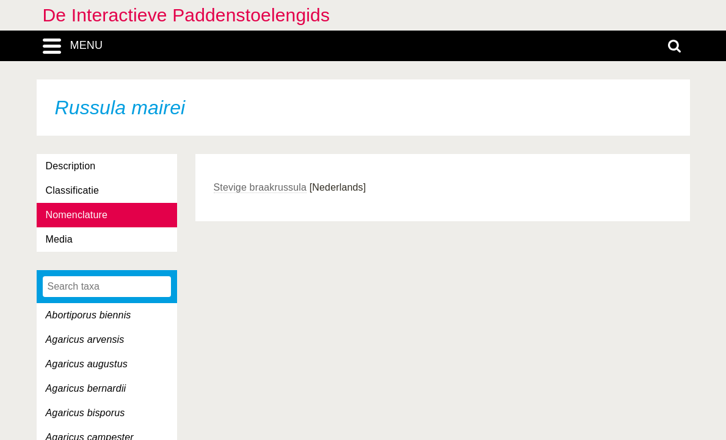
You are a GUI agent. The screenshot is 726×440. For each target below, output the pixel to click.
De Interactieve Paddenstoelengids (186, 15)
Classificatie (72, 190)
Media (59, 239)
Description (71, 166)
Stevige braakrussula (260, 187)
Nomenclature (77, 215)
